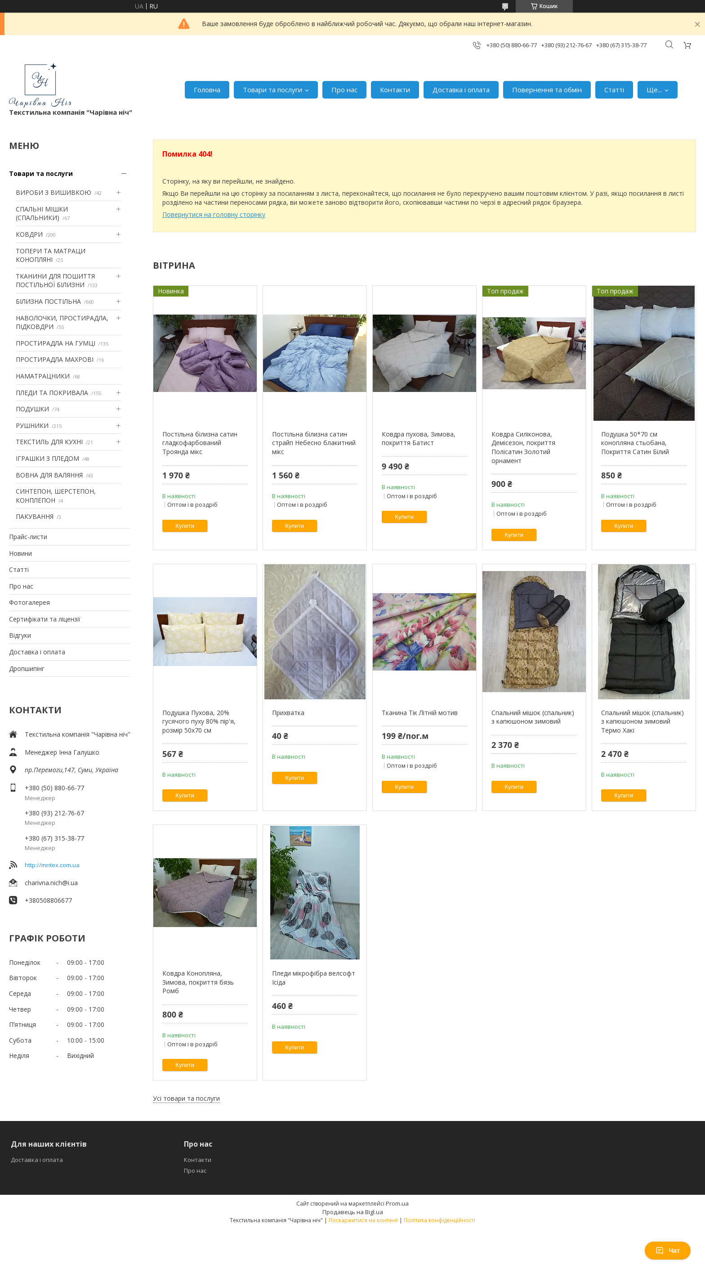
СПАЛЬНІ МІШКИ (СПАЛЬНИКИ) (42, 213)
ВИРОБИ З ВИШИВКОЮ (53, 192)
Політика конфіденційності (439, 1220)
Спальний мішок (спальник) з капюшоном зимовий (532, 717)
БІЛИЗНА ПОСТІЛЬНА (48, 301)
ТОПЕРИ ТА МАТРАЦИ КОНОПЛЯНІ (50, 255)
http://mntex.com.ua (52, 865)
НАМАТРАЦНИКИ (43, 376)
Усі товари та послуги (186, 1098)
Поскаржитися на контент (363, 1220)
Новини (20, 553)
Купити (184, 525)
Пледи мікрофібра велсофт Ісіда (313, 977)
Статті (614, 89)
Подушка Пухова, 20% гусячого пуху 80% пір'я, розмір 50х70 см (199, 721)
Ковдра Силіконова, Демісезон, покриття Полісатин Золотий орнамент (523, 447)
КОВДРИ (29, 234)
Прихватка (288, 712)
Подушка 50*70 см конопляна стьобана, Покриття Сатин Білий (635, 443)
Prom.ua (397, 1203)
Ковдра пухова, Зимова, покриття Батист (418, 438)
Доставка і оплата (461, 89)
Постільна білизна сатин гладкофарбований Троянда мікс (199, 443)
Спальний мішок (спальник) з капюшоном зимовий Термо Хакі (642, 721)
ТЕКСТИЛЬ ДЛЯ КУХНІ (49, 441)
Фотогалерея (29, 602)
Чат (668, 1251)
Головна (207, 89)
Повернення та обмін (547, 89)
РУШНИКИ (32, 425)
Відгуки (20, 635)
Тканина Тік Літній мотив (420, 712)
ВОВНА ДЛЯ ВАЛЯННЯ (49, 475)
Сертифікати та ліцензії (44, 619)
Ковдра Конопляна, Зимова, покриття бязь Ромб (198, 982)
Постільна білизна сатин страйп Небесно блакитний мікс (314, 443)
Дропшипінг (27, 668)
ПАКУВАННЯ (35, 516)
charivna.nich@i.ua (51, 882)
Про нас (344, 89)
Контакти (395, 89)
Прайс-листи (28, 536)
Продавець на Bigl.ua (352, 1212)
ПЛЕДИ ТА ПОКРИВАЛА (52, 392)
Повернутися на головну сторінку (213, 214)
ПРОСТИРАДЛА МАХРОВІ (55, 359)
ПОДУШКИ (32, 409)
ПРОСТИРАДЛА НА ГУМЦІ (55, 343)
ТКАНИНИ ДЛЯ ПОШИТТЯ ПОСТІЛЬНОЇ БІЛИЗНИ (55, 280)
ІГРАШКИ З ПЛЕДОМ (47, 458)
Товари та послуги (272, 89)
